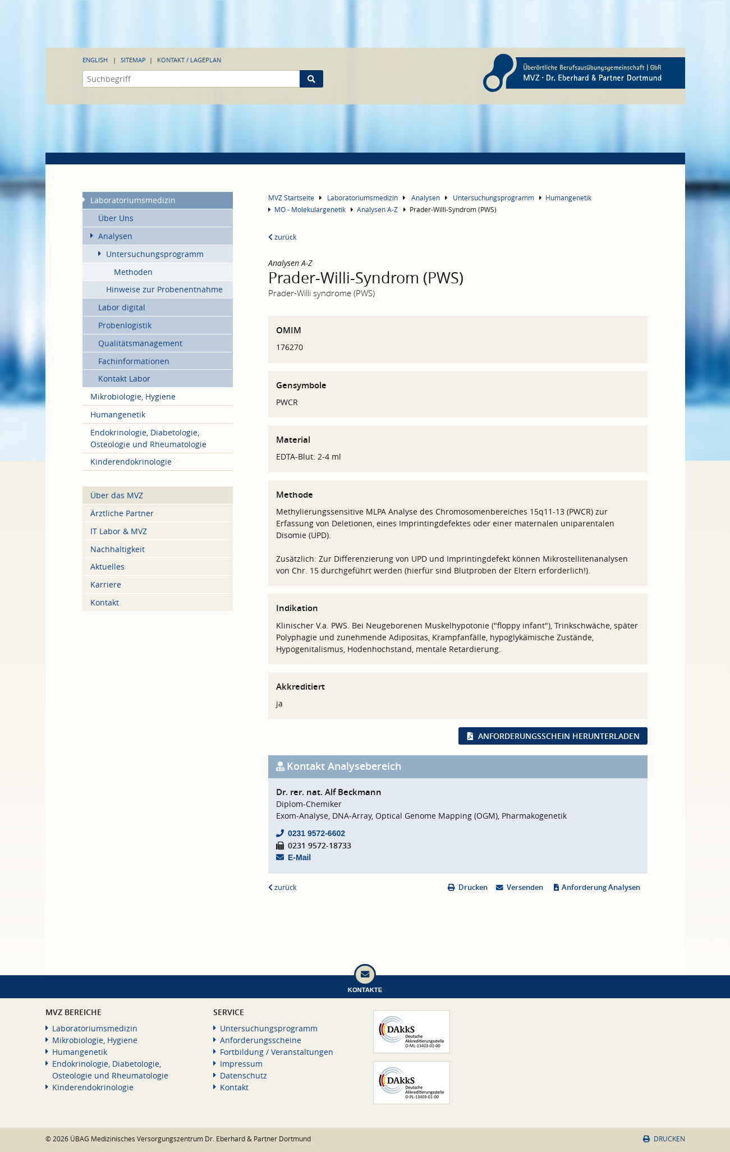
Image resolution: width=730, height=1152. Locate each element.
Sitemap (133, 60)
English (95, 60)
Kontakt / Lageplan (189, 60)
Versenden (525, 887)
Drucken (473, 887)
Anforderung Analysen (601, 887)
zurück (282, 237)
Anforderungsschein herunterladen (559, 736)
